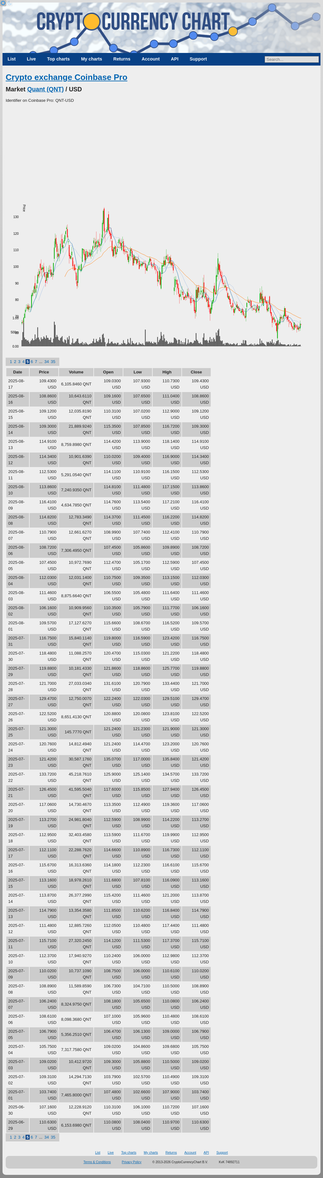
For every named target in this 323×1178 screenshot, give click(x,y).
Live (31, 58)
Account (151, 58)
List (11, 58)
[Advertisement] (161, 151)
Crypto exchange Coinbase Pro (66, 77)
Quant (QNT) (45, 89)
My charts (91, 58)
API (175, 58)
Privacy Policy (131, 1162)
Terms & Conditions (97, 1162)
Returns (121, 58)
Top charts (58, 58)
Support (198, 58)
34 (46, 361)
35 (53, 361)
